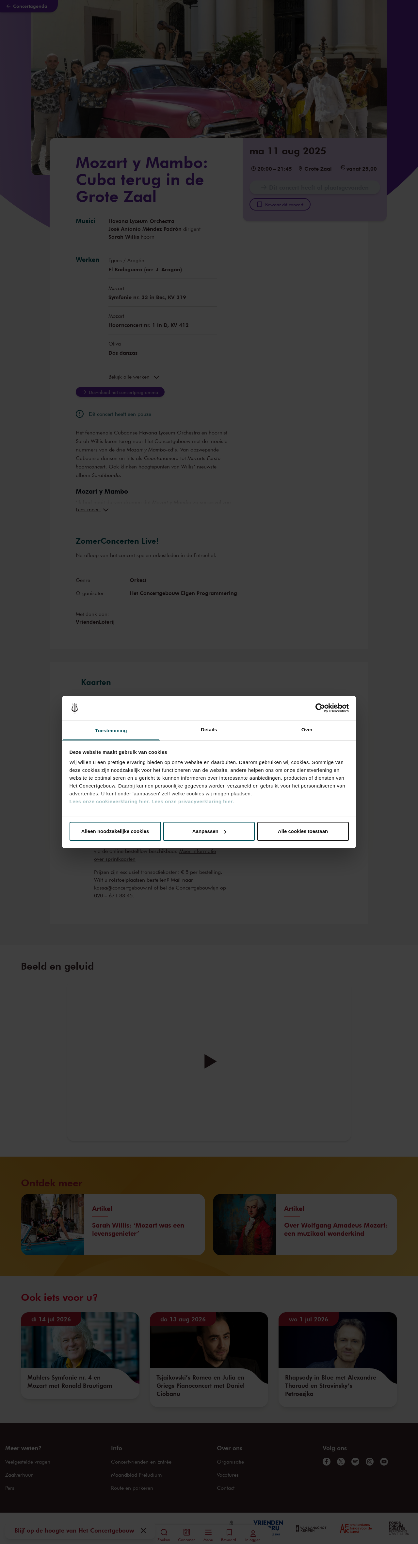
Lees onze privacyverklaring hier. (193, 801)
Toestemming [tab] (111, 730)
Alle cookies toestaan (303, 831)
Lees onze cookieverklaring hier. (110, 801)
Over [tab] (307, 729)
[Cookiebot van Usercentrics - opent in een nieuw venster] (320, 708)
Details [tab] (209, 729)
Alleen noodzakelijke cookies (115, 831)
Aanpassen (209, 831)
